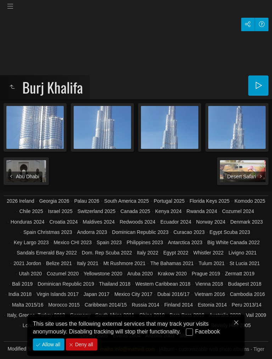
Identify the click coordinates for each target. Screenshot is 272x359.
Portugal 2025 (169, 201)
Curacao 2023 (189, 232)
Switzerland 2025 (96, 211)
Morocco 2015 (64, 305)
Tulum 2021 (212, 263)
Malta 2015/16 (28, 305)
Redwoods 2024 (137, 222)
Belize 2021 (59, 263)
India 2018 (20, 294)
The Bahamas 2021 (172, 263)
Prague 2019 (206, 273)
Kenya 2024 (168, 211)
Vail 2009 (256, 315)
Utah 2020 (30, 273)
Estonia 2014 (212, 305)
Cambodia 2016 (247, 294)
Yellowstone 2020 (103, 273)
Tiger (258, 349)
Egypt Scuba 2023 (230, 232)
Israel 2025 (60, 211)
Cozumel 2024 (238, 211)
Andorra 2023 (92, 232)
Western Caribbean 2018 (162, 284)
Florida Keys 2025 (209, 201)
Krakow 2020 (172, 273)
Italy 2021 (87, 263)
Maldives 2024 (99, 222)
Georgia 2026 (54, 201)
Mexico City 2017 (133, 294)
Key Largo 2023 (31, 242)
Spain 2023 (109, 242)
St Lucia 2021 (245, 263)
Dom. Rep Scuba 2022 (107, 253)
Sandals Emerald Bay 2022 (47, 253)
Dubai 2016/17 (173, 294)
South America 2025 (126, 201)
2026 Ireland (20, 201)
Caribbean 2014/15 (106, 305)
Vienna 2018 (209, 284)
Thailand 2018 (115, 284)
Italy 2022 (147, 253)
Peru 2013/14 (246, 305)
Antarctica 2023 (185, 242)
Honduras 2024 (28, 222)
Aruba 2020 (140, 273)
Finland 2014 (178, 305)
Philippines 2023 (144, 242)
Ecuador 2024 (175, 222)
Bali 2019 (22, 284)
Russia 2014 (145, 305)
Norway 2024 (211, 222)
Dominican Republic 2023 (140, 232)
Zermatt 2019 (239, 273)
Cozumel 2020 (63, 273)
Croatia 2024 (63, 222)
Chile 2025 (31, 211)
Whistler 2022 (208, 253)
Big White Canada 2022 (233, 242)
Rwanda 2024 (202, 211)
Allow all (50, 344)
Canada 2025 (135, 211)
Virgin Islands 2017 (57, 294)
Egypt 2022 (175, 253)
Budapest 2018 (244, 284)
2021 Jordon (27, 263)
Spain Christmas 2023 (47, 232)
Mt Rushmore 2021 (124, 263)
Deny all (83, 344)
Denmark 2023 (246, 222)
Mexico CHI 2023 (72, 242)
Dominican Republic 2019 (66, 284)
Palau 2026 (86, 201)
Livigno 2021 (242, 253)
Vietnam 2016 (209, 294)
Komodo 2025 (249, 201)
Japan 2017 (96, 294)
